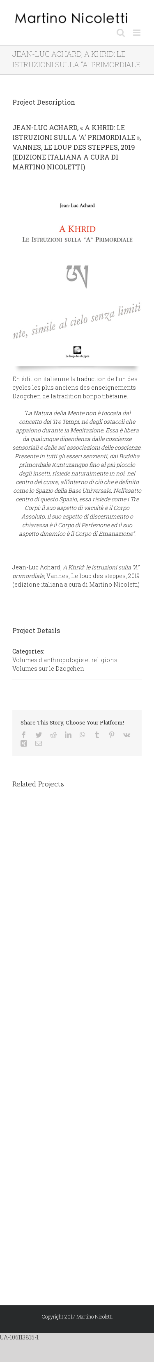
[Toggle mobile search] (121, 32)
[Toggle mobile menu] (137, 32)
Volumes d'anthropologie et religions (64, 660)
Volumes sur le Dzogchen (48, 668)
